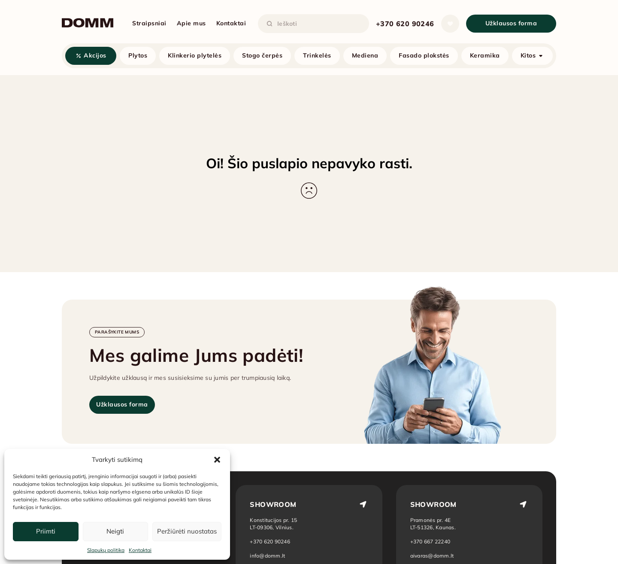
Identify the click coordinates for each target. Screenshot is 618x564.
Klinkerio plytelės (194, 55)
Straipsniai (149, 23)
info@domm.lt (267, 555)
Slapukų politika (105, 550)
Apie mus (191, 23)
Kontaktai (140, 550)
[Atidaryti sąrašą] (450, 24)
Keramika (485, 55)
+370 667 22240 (430, 541)
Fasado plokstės (424, 55)
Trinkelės (317, 55)
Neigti (115, 531)
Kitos (528, 55)
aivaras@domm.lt (432, 555)
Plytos (137, 55)
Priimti (45, 531)
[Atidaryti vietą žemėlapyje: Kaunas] (433, 523)
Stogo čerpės (262, 55)
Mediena (365, 55)
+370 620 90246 (405, 23)
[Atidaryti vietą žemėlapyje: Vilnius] (273, 523)
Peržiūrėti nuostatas (187, 531)
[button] (217, 459)
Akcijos (95, 55)
